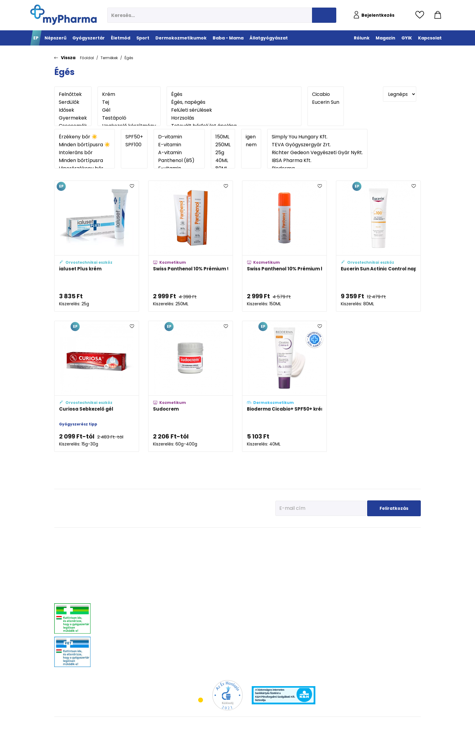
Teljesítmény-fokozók (241, 569)
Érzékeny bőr (287, 546)
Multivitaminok (192, 561)
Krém (129, 94)
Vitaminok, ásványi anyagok (247, 546)
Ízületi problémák (399, 569)
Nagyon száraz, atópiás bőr (299, 569)
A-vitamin (179, 153)
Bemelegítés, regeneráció (244, 561)
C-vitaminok (191, 569)
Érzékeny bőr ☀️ (84, 137)
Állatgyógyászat (402, 537)
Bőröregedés (287, 584)
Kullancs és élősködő (401, 546)
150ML (223, 137)
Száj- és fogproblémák (130, 619)
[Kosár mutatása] (438, 15)
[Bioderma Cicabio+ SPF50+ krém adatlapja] (284, 386)
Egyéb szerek (395, 576)
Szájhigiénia (191, 637)
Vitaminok (393, 561)
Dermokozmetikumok (300, 537)
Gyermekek (73, 118)
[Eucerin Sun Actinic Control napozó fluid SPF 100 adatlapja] (378, 246)
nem (251, 145)
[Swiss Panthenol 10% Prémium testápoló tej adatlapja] (190, 246)
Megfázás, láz (123, 546)
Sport (230, 537)
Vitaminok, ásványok (128, 627)
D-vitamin (179, 137)
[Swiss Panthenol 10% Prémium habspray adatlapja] (284, 246)
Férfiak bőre (286, 592)
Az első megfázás (345, 554)
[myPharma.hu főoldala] (63, 15)
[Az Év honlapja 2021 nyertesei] (227, 694)
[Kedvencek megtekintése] (421, 15)
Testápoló (129, 118)
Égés (129, 57)
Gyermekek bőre (290, 599)
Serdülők (73, 102)
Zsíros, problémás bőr (294, 576)
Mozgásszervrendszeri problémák (138, 561)
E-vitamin (179, 145)
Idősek (73, 110)
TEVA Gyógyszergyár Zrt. (317, 145)
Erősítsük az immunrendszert (354, 561)
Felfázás (187, 607)
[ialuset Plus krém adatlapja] (96, 246)
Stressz (186, 614)
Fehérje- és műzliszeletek (244, 554)
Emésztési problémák (197, 592)
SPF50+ (134, 137)
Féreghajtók (394, 554)
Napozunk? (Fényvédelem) (352, 592)
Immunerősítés (193, 554)
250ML (223, 145)
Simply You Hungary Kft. (317, 137)
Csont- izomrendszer (197, 576)
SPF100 (134, 145)
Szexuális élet (191, 645)
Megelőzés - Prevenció (198, 546)
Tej (129, 102)
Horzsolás (234, 118)
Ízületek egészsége (239, 576)
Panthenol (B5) (179, 160)
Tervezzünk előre (344, 546)
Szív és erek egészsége (199, 584)
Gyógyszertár (126, 537)
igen (251, 137)
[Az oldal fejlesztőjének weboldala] (400, 725)
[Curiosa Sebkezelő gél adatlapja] (96, 386)
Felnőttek (73, 94)
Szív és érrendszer (126, 611)
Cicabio (325, 94)
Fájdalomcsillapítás (128, 554)
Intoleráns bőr (84, 153)
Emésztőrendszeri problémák (135, 576)
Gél (129, 110)
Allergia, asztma (125, 569)
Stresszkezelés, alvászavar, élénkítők (140, 592)
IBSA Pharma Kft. (317, 160)
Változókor (189, 622)
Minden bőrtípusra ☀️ (84, 145)
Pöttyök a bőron (343, 576)
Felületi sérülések (234, 110)
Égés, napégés (234, 102)
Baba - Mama (345, 537)
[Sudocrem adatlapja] (190, 386)
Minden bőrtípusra (84, 160)
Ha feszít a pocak (344, 584)
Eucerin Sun (325, 102)
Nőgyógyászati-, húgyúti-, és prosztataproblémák (135, 601)
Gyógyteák (189, 630)
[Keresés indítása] (324, 15)
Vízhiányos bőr (289, 554)
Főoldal (87, 57)
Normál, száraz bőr (292, 561)
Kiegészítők (233, 584)
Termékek (109, 57)
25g (223, 153)
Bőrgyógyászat (124, 584)
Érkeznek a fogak (344, 569)
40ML (223, 160)
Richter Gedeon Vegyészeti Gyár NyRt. (317, 153)
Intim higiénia (192, 599)
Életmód (189, 537)
